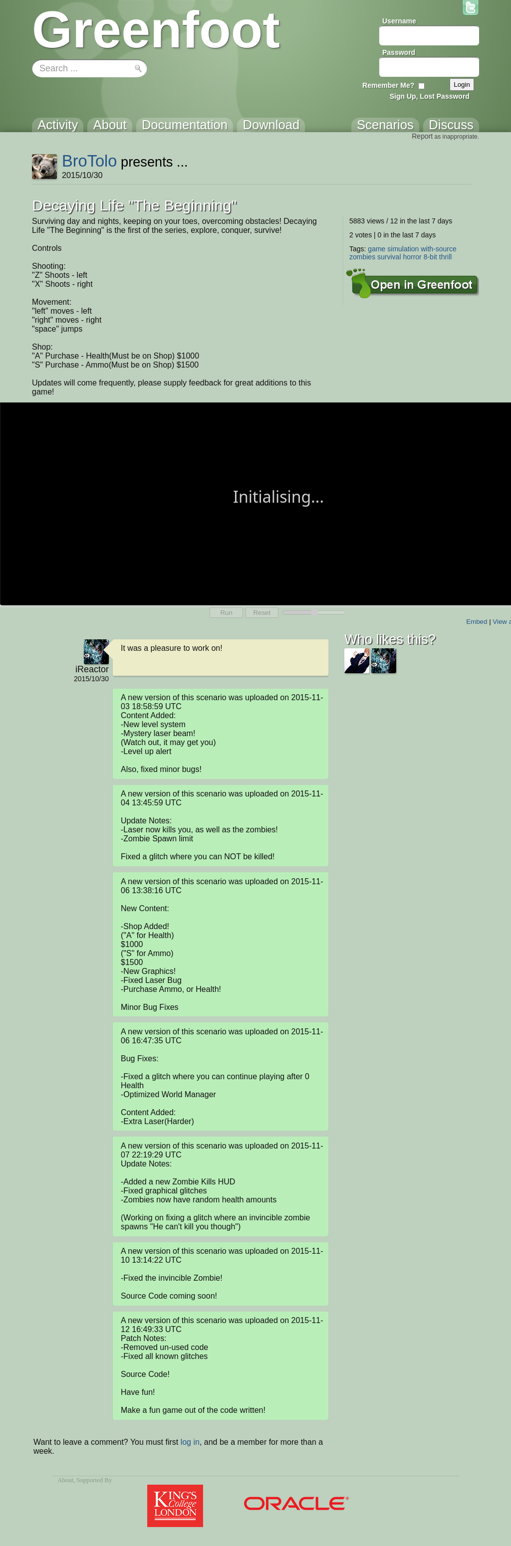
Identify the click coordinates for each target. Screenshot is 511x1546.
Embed (476, 621)
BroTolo (89, 161)
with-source (439, 249)
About (65, 1480)
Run (226, 612)
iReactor (92, 669)
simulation (403, 249)
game (376, 249)
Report (422, 136)
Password (398, 52)
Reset (261, 612)
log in (190, 1442)
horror (412, 257)
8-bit (430, 257)
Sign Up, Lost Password (430, 96)
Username (399, 21)
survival (389, 257)
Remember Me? (388, 85)
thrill (445, 257)
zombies (362, 257)
